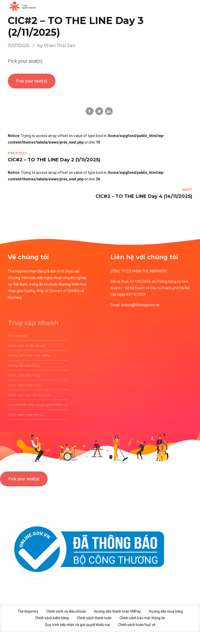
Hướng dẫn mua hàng (167, 612)
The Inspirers (25, 612)
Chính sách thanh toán (94, 618)
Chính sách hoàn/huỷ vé (137, 625)
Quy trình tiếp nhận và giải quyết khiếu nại (76, 625)
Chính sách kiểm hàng (49, 618)
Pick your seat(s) (31, 81)
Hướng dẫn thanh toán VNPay (117, 612)
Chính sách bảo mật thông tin (144, 618)
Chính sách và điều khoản (64, 612)
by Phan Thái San (56, 45)
